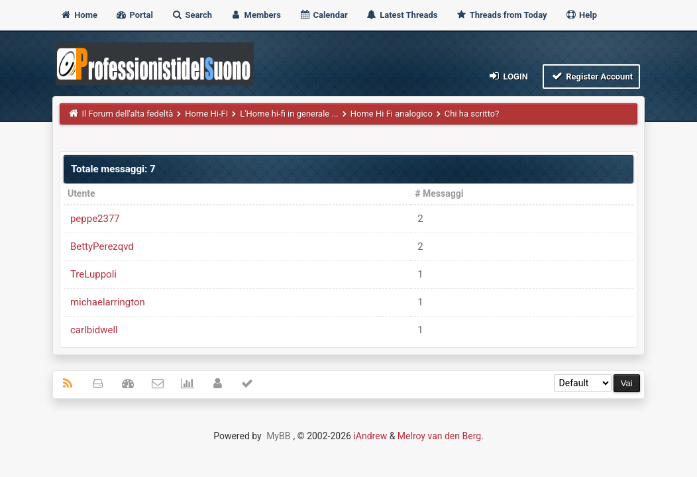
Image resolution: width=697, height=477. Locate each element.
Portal (134, 15)
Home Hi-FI (206, 114)
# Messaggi (439, 193)
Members (255, 15)
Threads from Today (501, 15)
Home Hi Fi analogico (391, 114)
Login (508, 75)
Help (581, 15)
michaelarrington (107, 302)
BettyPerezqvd (102, 246)
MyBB (278, 436)
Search (191, 15)
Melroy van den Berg (439, 436)
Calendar (323, 15)
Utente (81, 193)
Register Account (591, 75)
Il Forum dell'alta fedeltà (127, 114)
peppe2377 (95, 219)
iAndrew (370, 436)
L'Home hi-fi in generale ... (289, 114)
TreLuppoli (93, 274)
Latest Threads (402, 15)
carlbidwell (94, 330)
